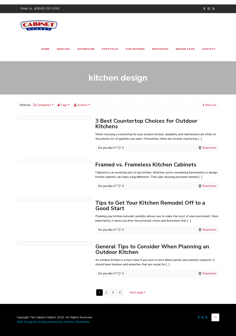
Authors (82, 105)
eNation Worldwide (76, 322)
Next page (137, 292)
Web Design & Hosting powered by (40, 322)
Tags (63, 105)
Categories (43, 105)
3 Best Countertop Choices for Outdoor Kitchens (146, 123)
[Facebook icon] (204, 9)
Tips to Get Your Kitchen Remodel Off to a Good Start (150, 205)
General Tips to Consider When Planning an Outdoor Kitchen (152, 249)
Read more (209, 148)
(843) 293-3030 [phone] (48, 8)
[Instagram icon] (208, 9)
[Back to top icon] (215, 317)
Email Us (26, 8)
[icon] (213, 9)
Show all (209, 105)
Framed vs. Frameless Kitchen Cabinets (145, 164)
